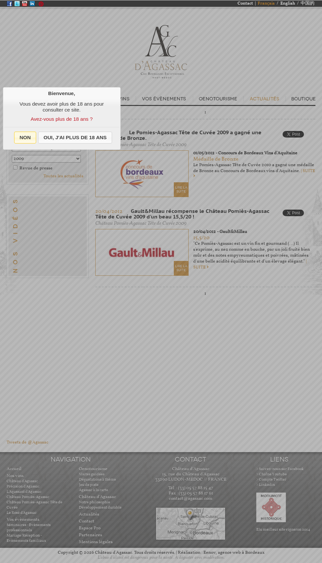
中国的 (307, 3)
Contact (245, 3)
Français (266, 3)
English (287, 3)
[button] (25, 137)
